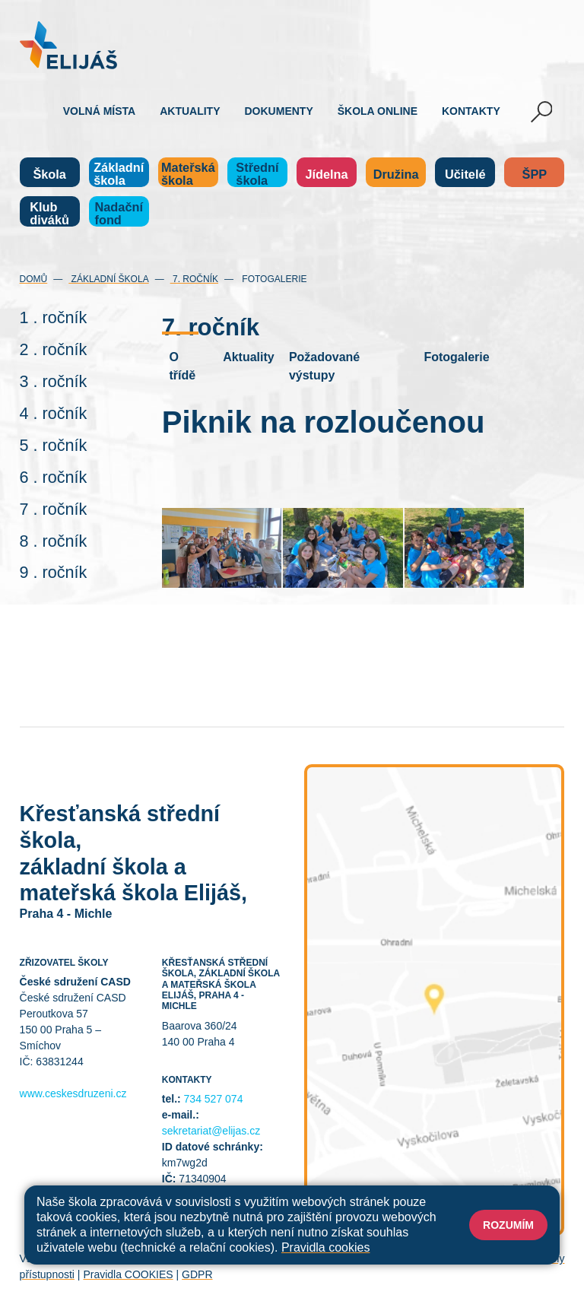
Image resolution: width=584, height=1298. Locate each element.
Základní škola (108, 279)
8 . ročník (53, 541)
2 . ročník (53, 349)
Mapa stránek (272, 1258)
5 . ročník (53, 445)
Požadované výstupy (324, 366)
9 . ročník (53, 572)
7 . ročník (53, 509)
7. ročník (194, 279)
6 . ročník (53, 477)
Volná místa (99, 111)
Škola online (377, 111)
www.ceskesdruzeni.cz (73, 1093)
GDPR (197, 1274)
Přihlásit (332, 1258)
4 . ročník (53, 413)
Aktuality (190, 111)
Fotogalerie (273, 279)
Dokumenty (279, 111)
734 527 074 (213, 1099)
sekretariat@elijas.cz (211, 1131)
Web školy (540, 1258)
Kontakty (471, 111)
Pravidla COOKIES (128, 1274)
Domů (34, 279)
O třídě (182, 366)
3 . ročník (53, 381)
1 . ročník (53, 317)
